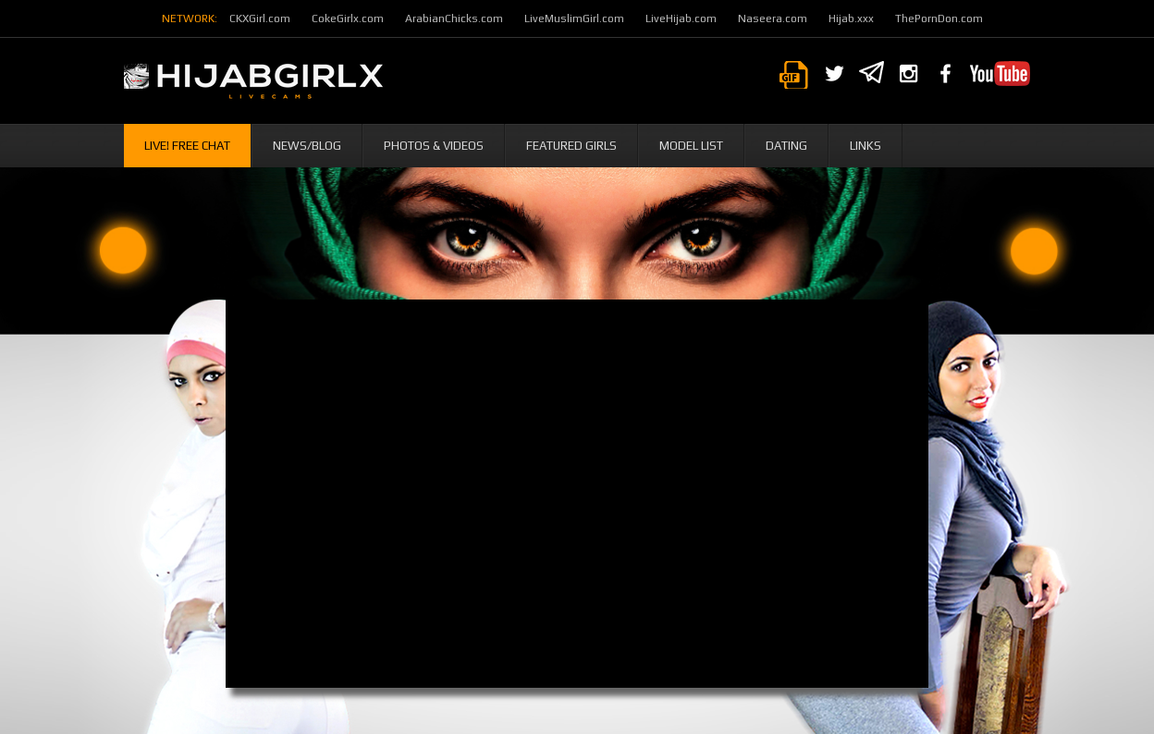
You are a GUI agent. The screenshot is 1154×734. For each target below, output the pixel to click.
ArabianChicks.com (454, 18)
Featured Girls (571, 146)
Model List (691, 146)
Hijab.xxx (851, 18)
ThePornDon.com (939, 18)
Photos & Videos (434, 146)
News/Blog (307, 146)
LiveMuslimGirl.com (574, 18)
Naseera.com (772, 18)
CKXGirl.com (259, 18)
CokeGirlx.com (348, 18)
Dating (786, 146)
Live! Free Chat (187, 146)
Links (865, 146)
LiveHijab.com (681, 18)
